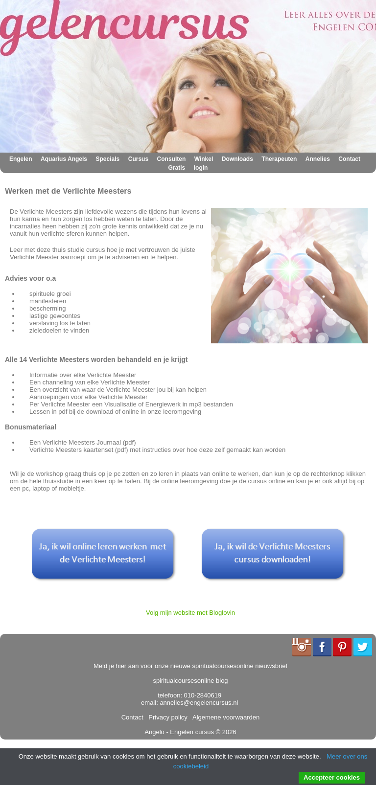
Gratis (177, 167)
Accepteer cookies (332, 777)
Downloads (237, 159)
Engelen (20, 159)
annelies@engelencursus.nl (199, 702)
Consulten (171, 159)
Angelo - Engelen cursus (179, 732)
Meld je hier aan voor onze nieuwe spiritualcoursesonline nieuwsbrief (190, 666)
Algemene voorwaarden (224, 717)
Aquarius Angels (64, 159)
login (201, 167)
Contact (349, 159)
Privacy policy (166, 717)
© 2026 (225, 732)
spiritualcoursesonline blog (190, 680)
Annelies (318, 159)
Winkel (203, 159)
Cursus (138, 159)
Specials (108, 159)
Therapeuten (279, 159)
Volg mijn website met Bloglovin (190, 612)
